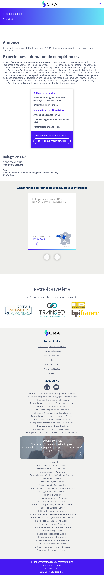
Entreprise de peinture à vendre (52, 498)
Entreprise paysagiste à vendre (52, 537)
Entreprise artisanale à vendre (52, 543)
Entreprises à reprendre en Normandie (52, 419)
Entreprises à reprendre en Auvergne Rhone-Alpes (52, 393)
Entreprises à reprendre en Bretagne (52, 400)
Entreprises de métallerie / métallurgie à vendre (52, 475)
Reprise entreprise (52, 350)
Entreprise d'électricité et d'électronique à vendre (52, 488)
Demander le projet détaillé (52, 141)
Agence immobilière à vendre (52, 485)
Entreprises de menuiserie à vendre (52, 468)
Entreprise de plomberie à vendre (52, 501)
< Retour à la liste (12, 13)
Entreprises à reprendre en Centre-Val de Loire (52, 403)
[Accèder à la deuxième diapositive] (52, 197)
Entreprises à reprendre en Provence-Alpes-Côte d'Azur (52, 432)
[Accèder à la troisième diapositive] (62, 197)
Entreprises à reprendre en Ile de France (52, 413)
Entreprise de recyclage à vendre (52, 534)
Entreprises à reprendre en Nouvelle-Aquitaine (52, 422)
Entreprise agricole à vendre (52, 507)
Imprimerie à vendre (52, 494)
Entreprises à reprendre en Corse (52, 406)
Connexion (52, 373)
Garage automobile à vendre (52, 491)
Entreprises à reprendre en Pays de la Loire (52, 429)
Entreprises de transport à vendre (52, 465)
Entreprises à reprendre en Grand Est (52, 409)
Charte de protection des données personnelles (52, 562)
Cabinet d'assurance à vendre (52, 524)
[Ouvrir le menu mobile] (3, 4)
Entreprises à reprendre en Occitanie (52, 426)
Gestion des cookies (52, 565)
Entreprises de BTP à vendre (52, 472)
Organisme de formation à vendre (52, 550)
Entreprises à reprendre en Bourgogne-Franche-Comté (52, 396)
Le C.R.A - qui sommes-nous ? (52, 346)
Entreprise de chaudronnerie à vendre (52, 547)
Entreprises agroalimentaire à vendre (52, 521)
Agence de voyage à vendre (52, 481)
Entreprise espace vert (52, 530)
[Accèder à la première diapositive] (41, 197)
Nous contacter (52, 364)
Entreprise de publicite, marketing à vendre (52, 504)
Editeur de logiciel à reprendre (52, 511)
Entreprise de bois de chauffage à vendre (52, 527)
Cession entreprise (52, 355)
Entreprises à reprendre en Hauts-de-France (52, 416)
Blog (52, 359)
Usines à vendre (52, 462)
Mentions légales (52, 368)
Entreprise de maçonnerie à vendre (52, 540)
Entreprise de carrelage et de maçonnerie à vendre (52, 514)
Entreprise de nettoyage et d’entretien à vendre (52, 517)
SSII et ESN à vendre (52, 478)
